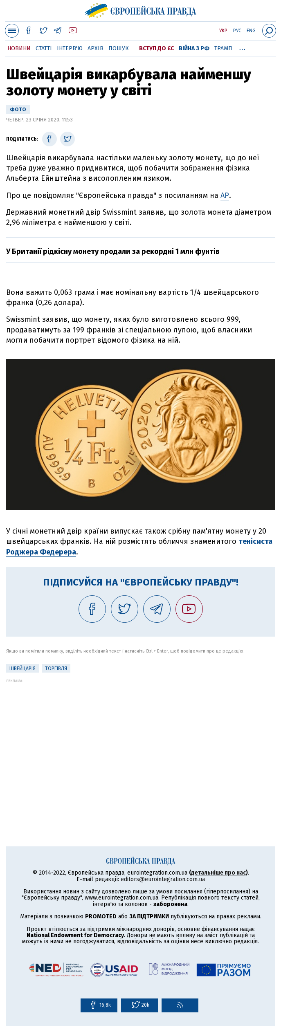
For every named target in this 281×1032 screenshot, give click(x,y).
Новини (19, 48)
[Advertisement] (140, 740)
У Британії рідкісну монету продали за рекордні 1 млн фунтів (113, 251)
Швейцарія (22, 668)
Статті (44, 48)
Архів (95, 48)
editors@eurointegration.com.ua (163, 879)
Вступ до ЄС (156, 48)
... (242, 47)
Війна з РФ (194, 48)
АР (224, 195)
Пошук (118, 48)
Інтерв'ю (70, 48)
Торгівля (56, 668)
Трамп (223, 48)
